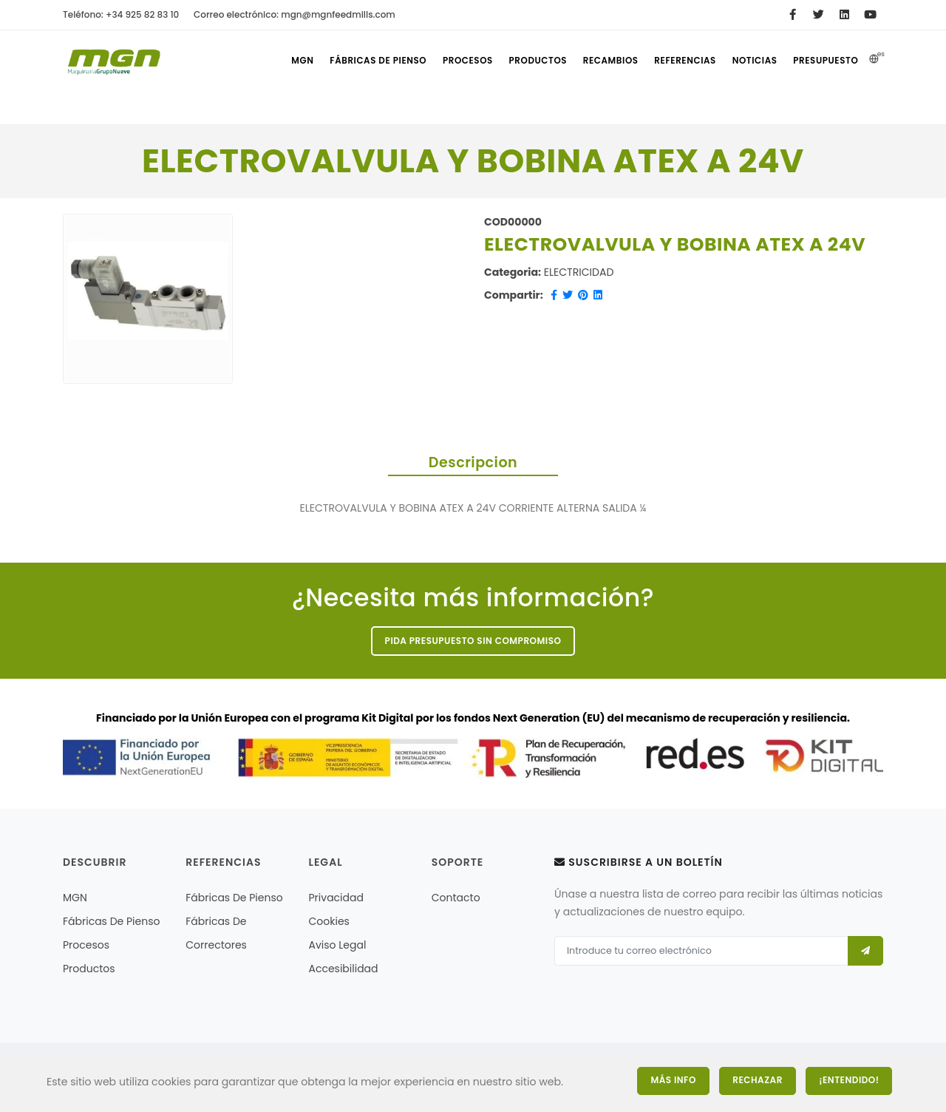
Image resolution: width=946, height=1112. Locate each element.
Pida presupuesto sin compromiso (473, 641)
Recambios (602, 61)
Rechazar (754, 1080)
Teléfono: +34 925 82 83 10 (121, 14)
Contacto (456, 899)
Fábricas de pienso (364, 61)
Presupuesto (825, 61)
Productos (527, 61)
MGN (285, 61)
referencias (679, 61)
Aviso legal (338, 946)
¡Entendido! (849, 1080)
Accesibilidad (343, 970)
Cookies (329, 922)
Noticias (752, 61)
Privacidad (336, 899)
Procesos (454, 61)
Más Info (664, 1080)
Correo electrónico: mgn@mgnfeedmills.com (294, 14)
